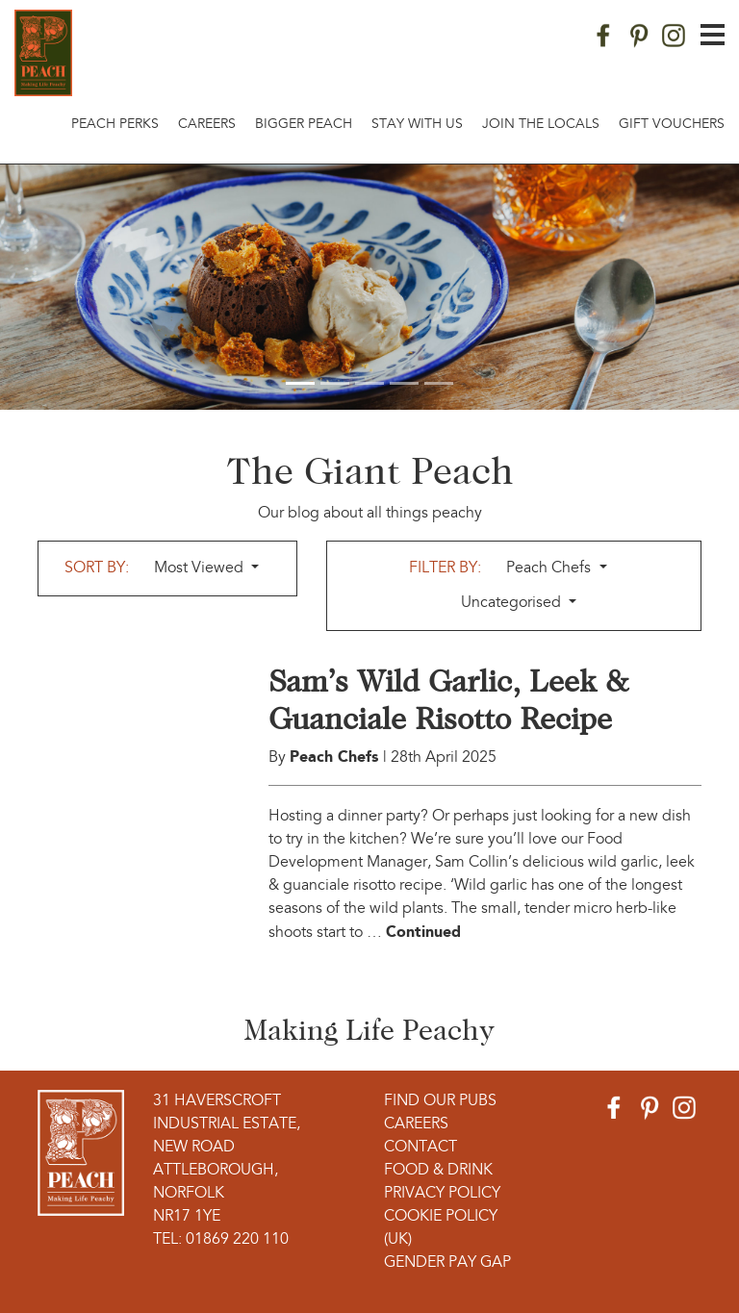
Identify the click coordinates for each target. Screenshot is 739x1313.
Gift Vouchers (672, 124)
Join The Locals (540, 124)
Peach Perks (115, 124)
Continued (423, 931)
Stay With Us (417, 124)
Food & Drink (438, 1170)
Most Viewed (200, 568)
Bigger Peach (303, 124)
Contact (420, 1147)
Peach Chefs (550, 568)
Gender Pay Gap (447, 1263)
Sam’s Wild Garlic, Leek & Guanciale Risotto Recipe (448, 700)
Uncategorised (513, 603)
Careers (207, 124)
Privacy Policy (442, 1193)
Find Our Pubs (440, 1101)
